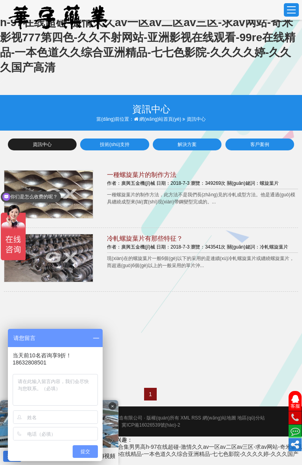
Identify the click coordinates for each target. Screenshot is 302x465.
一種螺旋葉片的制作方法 (141, 174)
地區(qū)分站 (250, 418)
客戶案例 (259, 144)
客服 (295, 402)
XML (185, 418)
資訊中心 (42, 144)
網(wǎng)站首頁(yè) (157, 119)
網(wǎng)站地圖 (219, 418)
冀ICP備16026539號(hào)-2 (151, 425)
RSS (196, 418)
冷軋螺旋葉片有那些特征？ (145, 238)
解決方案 (187, 144)
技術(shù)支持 (114, 144)
